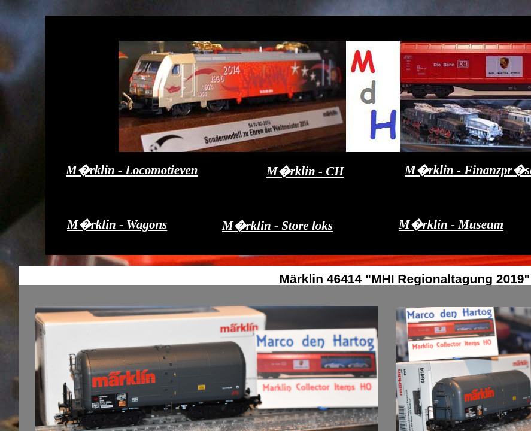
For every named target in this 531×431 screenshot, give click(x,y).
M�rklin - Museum (451, 224)
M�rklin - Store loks (277, 225)
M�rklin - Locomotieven (132, 170)
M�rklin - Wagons (117, 224)
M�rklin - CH (305, 171)
